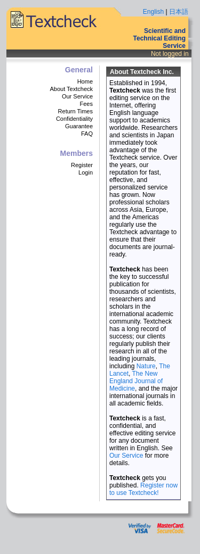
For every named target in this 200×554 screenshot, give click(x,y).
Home (85, 81)
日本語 (178, 11)
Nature (146, 366)
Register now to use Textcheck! (143, 489)
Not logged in (170, 53)
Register (82, 165)
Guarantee (79, 126)
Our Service (77, 96)
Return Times (75, 111)
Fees (86, 104)
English (153, 11)
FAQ (87, 133)
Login (85, 172)
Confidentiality (74, 118)
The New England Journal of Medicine (136, 381)
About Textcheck (71, 89)
